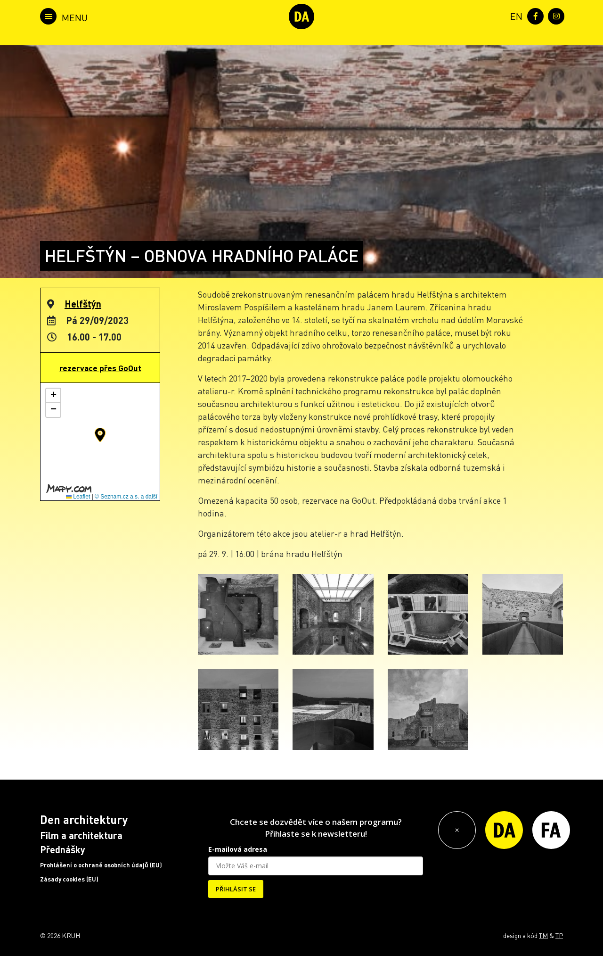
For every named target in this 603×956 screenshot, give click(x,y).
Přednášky (62, 849)
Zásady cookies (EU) (69, 879)
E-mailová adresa (237, 849)
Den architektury (84, 819)
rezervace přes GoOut (100, 368)
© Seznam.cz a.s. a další (126, 496)
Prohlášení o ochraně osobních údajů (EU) (101, 865)
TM (543, 935)
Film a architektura (81, 835)
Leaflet (78, 496)
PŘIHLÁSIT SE (236, 889)
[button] (100, 435)
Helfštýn (83, 304)
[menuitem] (514, 15)
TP (559, 935)
